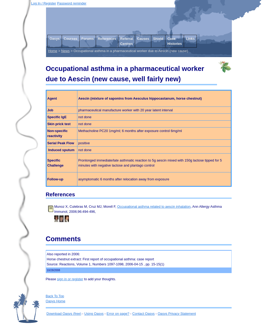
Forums (87, 39)
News (65, 51)
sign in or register (70, 279)
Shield (158, 39)
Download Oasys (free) (64, 314)
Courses (70, 39)
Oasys (54, 39)
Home (52, 51)
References (107, 39)
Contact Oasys (143, 314)
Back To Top (55, 296)
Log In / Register (43, 3)
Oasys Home (55, 301)
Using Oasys (94, 314)
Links (190, 39)
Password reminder (71, 3)
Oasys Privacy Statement (177, 314)
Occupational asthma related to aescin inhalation (154, 207)
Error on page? (118, 314)
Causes (143, 39)
